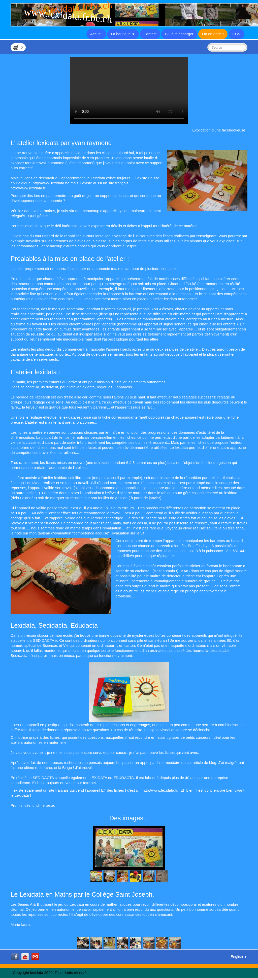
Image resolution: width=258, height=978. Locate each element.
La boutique (123, 34)
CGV (236, 34)
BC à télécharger (179, 34)
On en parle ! (213, 34)
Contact (150, 34)
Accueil (96, 34)
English (239, 956)
